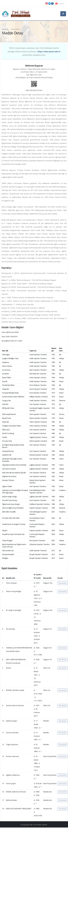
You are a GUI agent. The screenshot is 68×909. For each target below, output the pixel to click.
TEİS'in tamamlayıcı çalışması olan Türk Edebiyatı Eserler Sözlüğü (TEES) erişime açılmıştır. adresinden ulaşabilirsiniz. (34, 51)
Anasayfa (5, 29)
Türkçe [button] (59, 3)
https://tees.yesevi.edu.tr (48, 51)
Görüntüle (62, 583)
